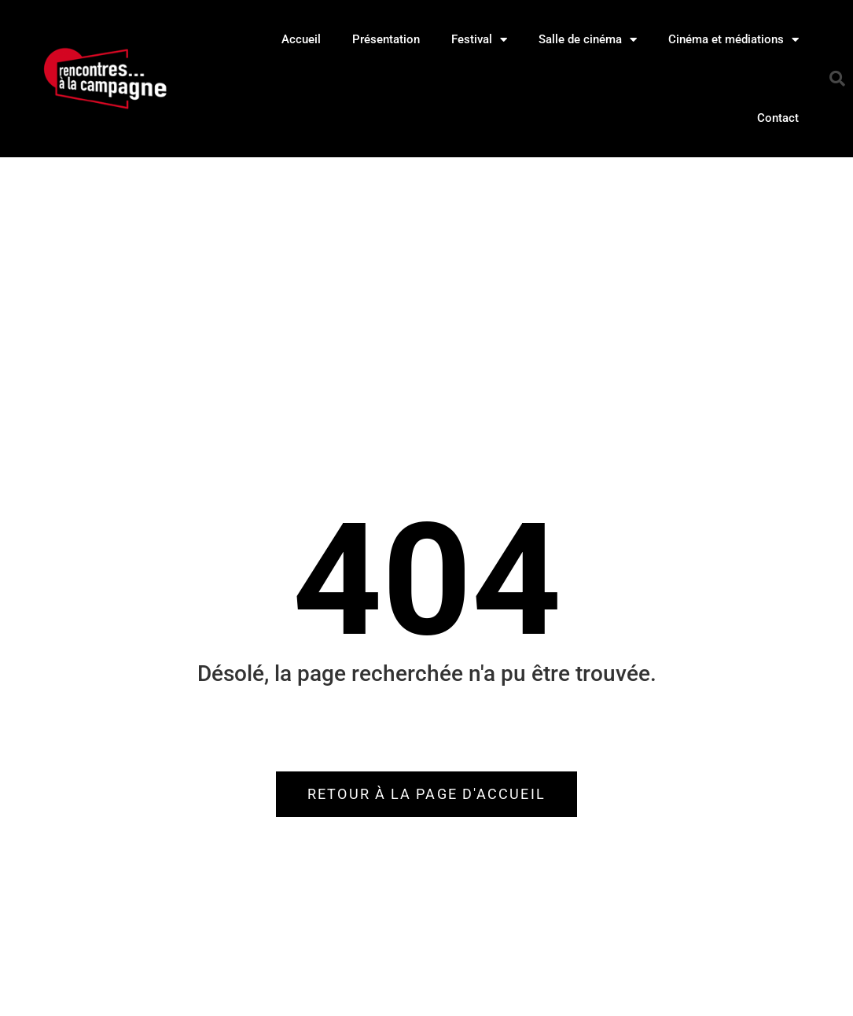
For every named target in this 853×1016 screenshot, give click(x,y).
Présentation (386, 39)
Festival (479, 39)
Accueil (301, 39)
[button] (837, 78)
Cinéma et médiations (733, 39)
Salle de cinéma (588, 39)
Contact (778, 118)
